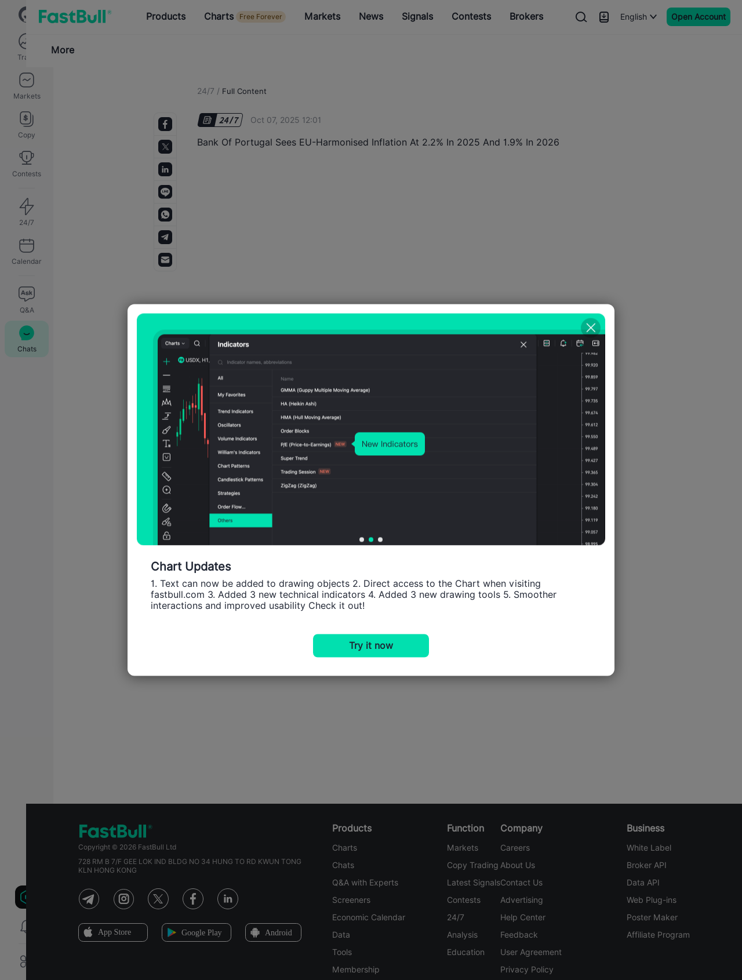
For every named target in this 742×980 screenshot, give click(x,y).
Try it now (371, 645)
